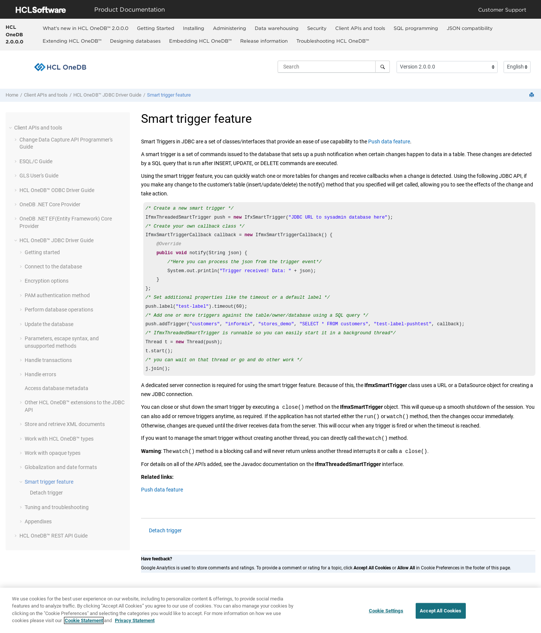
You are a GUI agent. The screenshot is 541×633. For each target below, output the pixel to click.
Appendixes (38, 521)
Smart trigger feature (169, 95)
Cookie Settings (386, 611)
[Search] (382, 67)
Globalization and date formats (61, 467)
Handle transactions (48, 360)
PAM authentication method (57, 295)
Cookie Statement (84, 621)
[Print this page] (532, 95)
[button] (11, 128)
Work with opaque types (52, 453)
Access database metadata (56, 388)
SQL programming (416, 28)
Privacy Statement (135, 621)
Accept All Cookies (440, 611)
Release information (264, 40)
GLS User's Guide (38, 176)
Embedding (200, 40)
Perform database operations (59, 310)
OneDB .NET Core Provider (49, 204)
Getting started (42, 252)
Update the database (49, 324)
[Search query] (334, 67)
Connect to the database (53, 267)
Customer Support (502, 9)
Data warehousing (277, 28)
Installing (193, 28)
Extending (72, 40)
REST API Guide (53, 536)
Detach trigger (46, 493)
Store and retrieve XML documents (65, 424)
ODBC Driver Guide (56, 190)
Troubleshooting (332, 40)
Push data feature (389, 141)
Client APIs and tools (360, 28)
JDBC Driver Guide (107, 95)
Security (317, 28)
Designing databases (135, 40)
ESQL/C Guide (35, 161)
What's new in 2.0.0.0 (85, 28)
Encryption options (46, 281)
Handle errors (40, 374)
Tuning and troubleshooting (57, 507)
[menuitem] (85, 28)
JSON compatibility (470, 28)
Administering (229, 28)
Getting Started (155, 28)
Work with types (59, 439)
